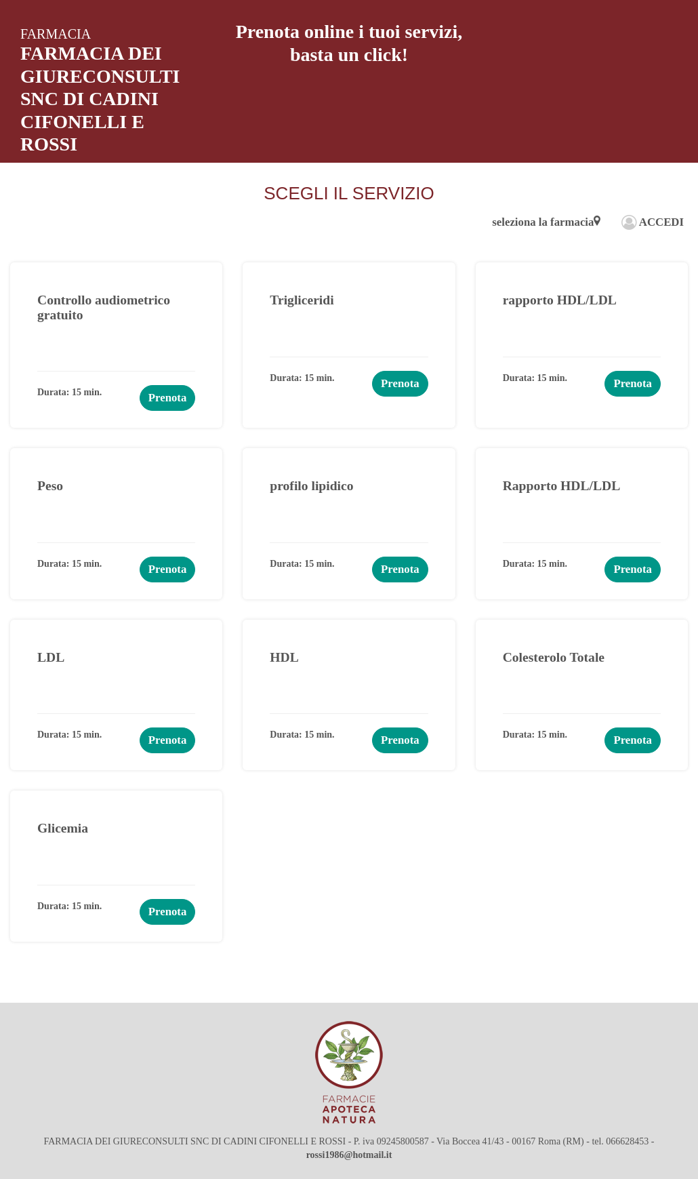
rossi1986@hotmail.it (349, 1155)
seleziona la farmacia (546, 222)
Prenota (167, 397)
